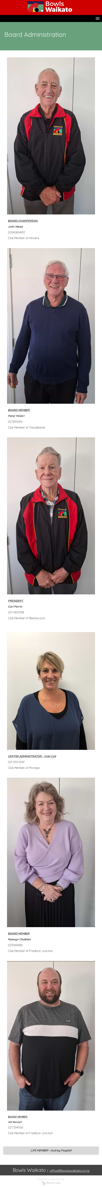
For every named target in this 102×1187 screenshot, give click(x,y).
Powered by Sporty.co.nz (51, 1179)
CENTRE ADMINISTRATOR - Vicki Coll (32, 756)
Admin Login (51, 1183)
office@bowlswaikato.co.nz (70, 1171)
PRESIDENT (16, 600)
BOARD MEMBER (18, 933)
